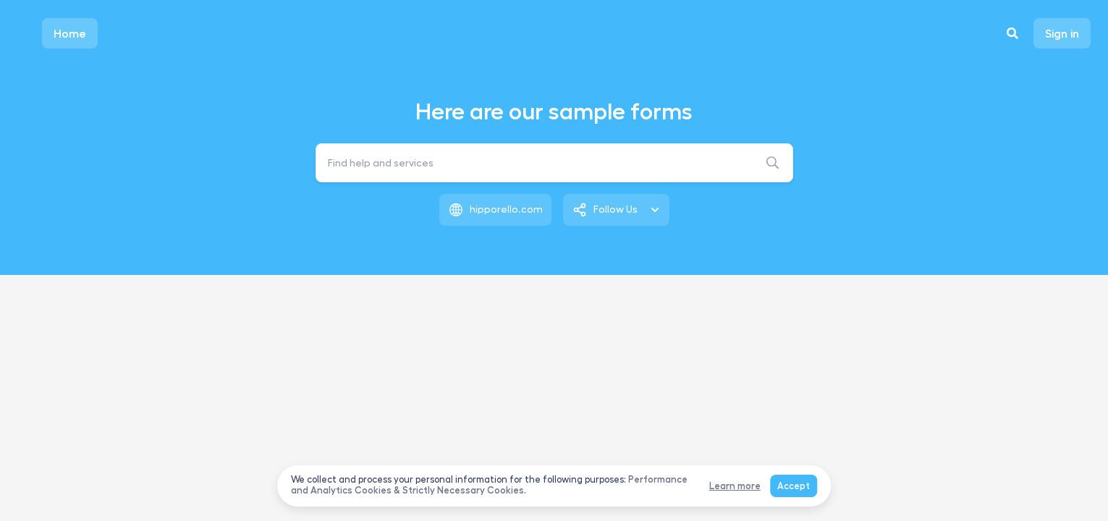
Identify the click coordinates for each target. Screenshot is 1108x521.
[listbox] (616, 210)
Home (70, 33)
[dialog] (554, 486)
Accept (793, 485)
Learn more (735, 486)
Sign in (1062, 33)
